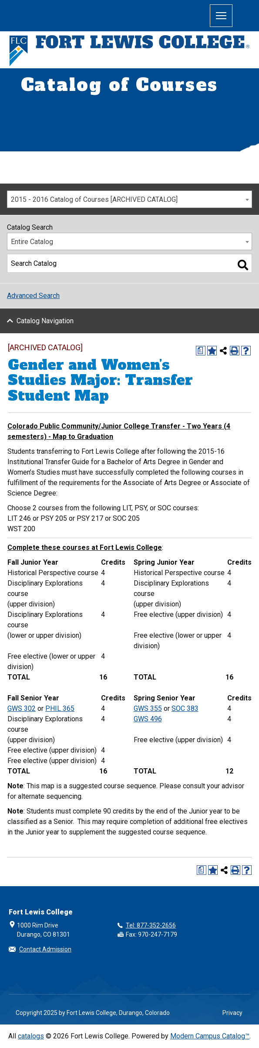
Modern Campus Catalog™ (209, 1036)
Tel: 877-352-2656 (151, 925)
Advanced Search (33, 295)
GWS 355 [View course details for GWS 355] (148, 708)
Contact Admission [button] (45, 949)
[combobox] (129, 199)
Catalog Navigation (45, 321)
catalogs (31, 1036)
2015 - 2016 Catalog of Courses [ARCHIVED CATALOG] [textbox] (94, 199)
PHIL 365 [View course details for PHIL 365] (59, 708)
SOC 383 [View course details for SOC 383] (185, 708)
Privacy (232, 1013)
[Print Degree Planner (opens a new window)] (200, 350)
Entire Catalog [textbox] (32, 242)
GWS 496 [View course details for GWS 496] (148, 719)
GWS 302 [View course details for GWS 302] (21, 708)
